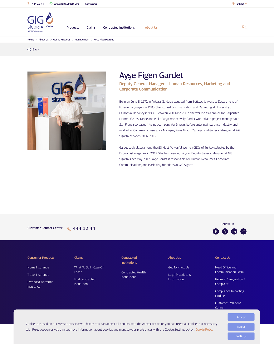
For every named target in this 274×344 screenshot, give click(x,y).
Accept (241, 321)
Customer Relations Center (228, 305)
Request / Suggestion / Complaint (230, 281)
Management (82, 39)
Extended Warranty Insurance (40, 284)
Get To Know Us (61, 39)
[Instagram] (243, 231)
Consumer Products (40, 257)
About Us (151, 27)
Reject (241, 331)
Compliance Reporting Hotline (229, 293)
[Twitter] (225, 231)
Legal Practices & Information (179, 277)
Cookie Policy (204, 334)
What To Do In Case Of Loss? (89, 270)
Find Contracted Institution (84, 281)
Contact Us (91, 3)
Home (30, 39)
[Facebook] (216, 231)
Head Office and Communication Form (229, 270)
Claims (91, 27)
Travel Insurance (38, 275)
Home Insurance (38, 267)
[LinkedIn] (234, 231)
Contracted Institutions (119, 27)
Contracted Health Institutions (133, 275)
